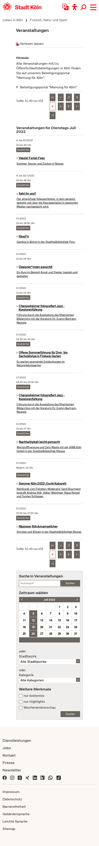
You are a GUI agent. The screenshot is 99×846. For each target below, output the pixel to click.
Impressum (11, 792)
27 (41, 634)
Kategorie (49, 672)
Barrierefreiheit (14, 806)
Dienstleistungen (17, 740)
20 (41, 627)
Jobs (7, 747)
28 (50, 634)
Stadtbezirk (49, 654)
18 (24, 627)
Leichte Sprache (15, 821)
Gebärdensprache (16, 814)
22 (59, 627)
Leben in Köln (13, 20)
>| (52, 115)
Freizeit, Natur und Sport (48, 20)
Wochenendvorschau (40, 707)
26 (33, 634)
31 (75, 634)
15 (59, 620)
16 (67, 620)
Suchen (70, 583)
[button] (93, 7)
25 (24, 634)
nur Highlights (34, 701)
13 (41, 620)
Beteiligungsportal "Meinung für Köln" (48, 87)
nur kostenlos (34, 695)
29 (59, 634)
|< (52, 97)
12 (33, 620)
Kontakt (9, 755)
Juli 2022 (49, 599)
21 (50, 627)
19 (33, 627)
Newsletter (12, 770)
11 (24, 620)
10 (75, 613)
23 (67, 627)
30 (67, 634)
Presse (9, 762)
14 (50, 620)
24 (75, 627)
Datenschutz (12, 799)
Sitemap (9, 829)
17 (75, 620)
